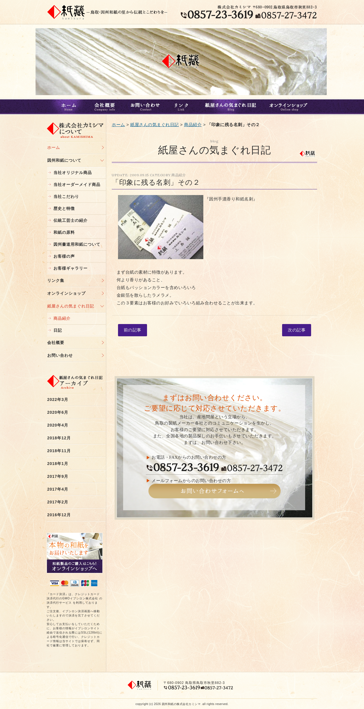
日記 (57, 330)
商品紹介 (62, 318)
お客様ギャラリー (70, 268)
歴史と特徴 (64, 208)
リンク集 (55, 280)
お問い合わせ (145, 106)
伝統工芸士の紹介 (70, 220)
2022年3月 (57, 399)
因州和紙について (64, 160)
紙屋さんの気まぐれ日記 (230, 106)
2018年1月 (57, 463)
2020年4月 (57, 425)
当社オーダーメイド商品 (76, 184)
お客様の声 (64, 256)
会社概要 (105, 106)
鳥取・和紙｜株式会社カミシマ (66, 12)
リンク (182, 106)
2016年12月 (59, 515)
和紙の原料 (64, 232)
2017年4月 (57, 489)
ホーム (67, 106)
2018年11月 (59, 450)
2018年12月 (59, 438)
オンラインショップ (290, 106)
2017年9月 (57, 476)
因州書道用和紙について (76, 244)
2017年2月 (57, 502)
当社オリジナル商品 (72, 172)
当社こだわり (66, 196)
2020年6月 (57, 412)
